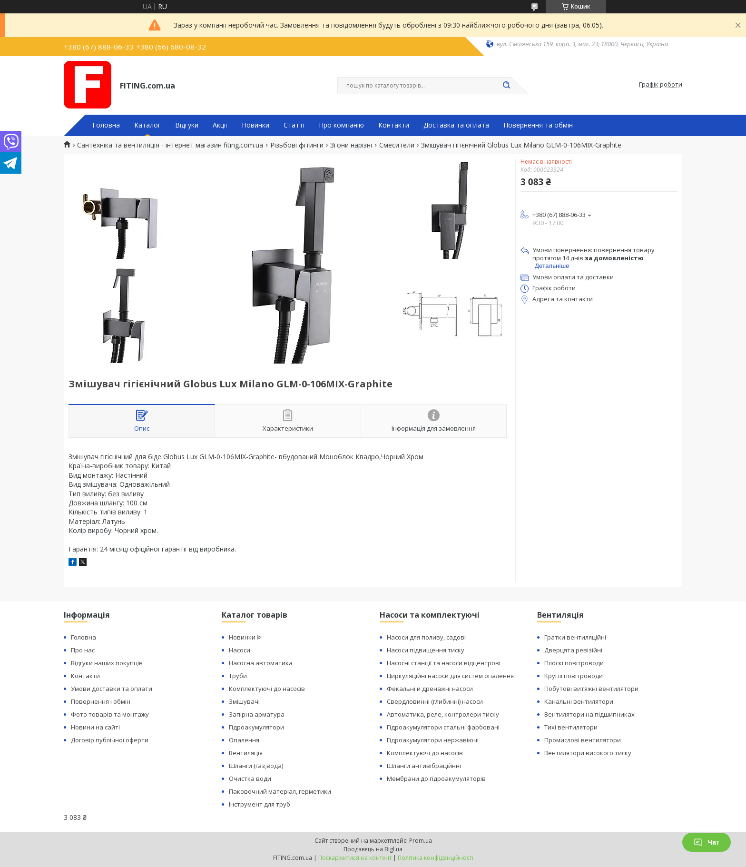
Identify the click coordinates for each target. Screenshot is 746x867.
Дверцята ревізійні (573, 650)
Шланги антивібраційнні (424, 765)
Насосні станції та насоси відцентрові (444, 663)
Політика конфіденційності (435, 858)
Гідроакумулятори (256, 727)
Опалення (244, 740)
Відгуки (186, 125)
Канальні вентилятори (578, 701)
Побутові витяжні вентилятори (591, 688)
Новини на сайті (95, 727)
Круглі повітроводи (573, 675)
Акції (220, 125)
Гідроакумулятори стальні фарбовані (443, 727)
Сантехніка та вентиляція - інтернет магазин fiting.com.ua (170, 145)
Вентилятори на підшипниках (589, 714)
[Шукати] (506, 85)
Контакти (393, 125)
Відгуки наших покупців (107, 663)
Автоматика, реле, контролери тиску (443, 714)
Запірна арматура (257, 714)
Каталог (147, 125)
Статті (294, 125)
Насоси (239, 650)
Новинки (255, 125)
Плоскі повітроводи (574, 663)
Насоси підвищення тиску (425, 650)
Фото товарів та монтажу (110, 714)
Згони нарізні (351, 145)
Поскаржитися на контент (355, 858)
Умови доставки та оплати (111, 688)
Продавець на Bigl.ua (373, 849)
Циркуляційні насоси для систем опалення (450, 675)
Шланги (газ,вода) (256, 765)
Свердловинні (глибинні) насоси (435, 701)
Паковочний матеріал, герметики (280, 791)
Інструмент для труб (259, 804)
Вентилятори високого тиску (587, 753)
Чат (706, 842)
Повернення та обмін (538, 125)
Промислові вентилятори (582, 740)
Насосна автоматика (261, 663)
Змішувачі (244, 701)
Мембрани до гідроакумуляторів (436, 778)
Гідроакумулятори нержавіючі (433, 740)
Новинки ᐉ (245, 637)
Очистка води (250, 778)
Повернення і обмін (100, 701)
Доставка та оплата (456, 125)
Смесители (396, 145)
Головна (106, 125)
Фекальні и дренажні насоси (430, 688)
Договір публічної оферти (109, 740)
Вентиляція (246, 753)
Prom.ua (420, 841)
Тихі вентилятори (571, 727)
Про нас (83, 650)
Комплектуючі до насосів (267, 688)
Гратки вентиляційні (575, 637)
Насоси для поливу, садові (426, 637)
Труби (238, 675)
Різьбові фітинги (297, 145)
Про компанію (341, 125)
